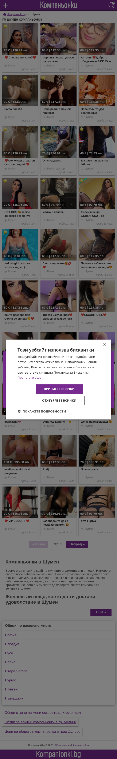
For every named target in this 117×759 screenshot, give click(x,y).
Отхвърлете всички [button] (59, 400)
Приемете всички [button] (59, 389)
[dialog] (58, 379)
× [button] (104, 344)
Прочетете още (29, 377)
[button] (41, 411)
